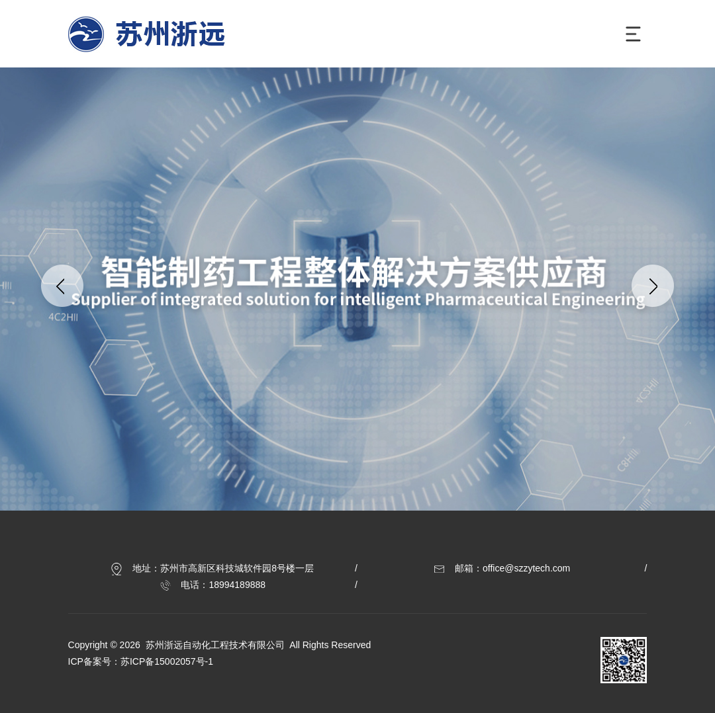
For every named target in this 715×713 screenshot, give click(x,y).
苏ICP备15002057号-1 (166, 661)
